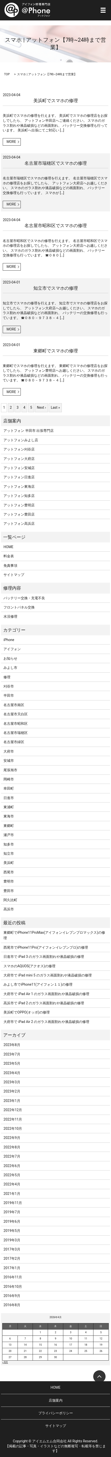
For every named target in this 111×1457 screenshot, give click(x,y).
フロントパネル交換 (19, 607)
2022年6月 (11, 1166)
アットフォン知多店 (19, 496)
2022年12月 (12, 1110)
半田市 (8, 695)
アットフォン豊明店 (19, 505)
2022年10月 (12, 1129)
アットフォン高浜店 (19, 524)
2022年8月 (11, 1147)
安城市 (8, 761)
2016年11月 (12, 1277)
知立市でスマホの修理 (55, 288)
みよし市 (10, 668)
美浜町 (8, 863)
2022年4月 (11, 1184)
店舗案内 (56, 1400)
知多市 (8, 844)
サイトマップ (13, 575)
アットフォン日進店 (19, 477)
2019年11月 (12, 1203)
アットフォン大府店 (19, 459)
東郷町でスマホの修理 (55, 350)
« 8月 (5, 1362)
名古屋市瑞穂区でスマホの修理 (55, 163)
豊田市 (8, 891)
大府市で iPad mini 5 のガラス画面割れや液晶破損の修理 (47, 975)
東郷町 (8, 826)
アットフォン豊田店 (19, 514)
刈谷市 (8, 686)
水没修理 (10, 616)
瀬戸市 (8, 835)
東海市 (8, 816)
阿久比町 (10, 900)
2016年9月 (11, 1296)
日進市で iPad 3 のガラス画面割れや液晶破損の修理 (43, 957)
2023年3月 (11, 1082)
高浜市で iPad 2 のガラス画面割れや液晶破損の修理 (43, 1003)
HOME (8, 547)
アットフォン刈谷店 (19, 449)
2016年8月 (11, 1305)
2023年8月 (11, 1045)
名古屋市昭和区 (15, 724)
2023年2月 (11, 1091)
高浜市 (8, 909)
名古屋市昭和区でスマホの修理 (55, 225)
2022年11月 (12, 1119)
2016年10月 (12, 1287)
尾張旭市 (10, 770)
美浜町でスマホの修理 (55, 100)
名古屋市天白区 (15, 714)
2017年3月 (11, 1249)
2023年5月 (11, 1063)
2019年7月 (11, 1212)
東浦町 (8, 807)
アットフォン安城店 (19, 468)
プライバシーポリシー (55, 1413)
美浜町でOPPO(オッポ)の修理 (26, 1012)
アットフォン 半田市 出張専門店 (28, 431)
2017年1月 (11, 1268)
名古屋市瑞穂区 (15, 733)
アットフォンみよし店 (20, 440)
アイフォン (12, 649)
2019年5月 (11, 1231)
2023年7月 (11, 1054)
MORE (11, 142)
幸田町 (8, 788)
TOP (7, 74)
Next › (41, 407)
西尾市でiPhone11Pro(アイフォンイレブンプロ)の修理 (45, 947)
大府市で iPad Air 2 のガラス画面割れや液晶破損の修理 (46, 1022)
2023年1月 (11, 1101)
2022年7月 (11, 1156)
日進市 (8, 798)
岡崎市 (8, 779)
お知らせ (10, 658)
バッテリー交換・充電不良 (24, 598)
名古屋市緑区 (13, 742)
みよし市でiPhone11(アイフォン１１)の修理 (37, 984)
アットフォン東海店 (19, 486)
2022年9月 (11, 1138)
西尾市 (8, 872)
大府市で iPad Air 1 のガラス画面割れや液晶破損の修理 (46, 994)
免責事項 (10, 565)
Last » (55, 407)
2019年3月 (11, 1240)
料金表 (8, 556)
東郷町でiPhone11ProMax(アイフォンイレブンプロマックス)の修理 (54, 935)
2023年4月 (11, 1073)
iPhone (8, 640)
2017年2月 (11, 1258)
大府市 (8, 751)
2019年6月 (11, 1221)
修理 (6, 677)
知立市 (8, 853)
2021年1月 (11, 1194)
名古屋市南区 (13, 705)
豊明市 (8, 881)
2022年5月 (11, 1175)
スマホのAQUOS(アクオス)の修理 (29, 966)
